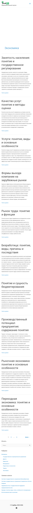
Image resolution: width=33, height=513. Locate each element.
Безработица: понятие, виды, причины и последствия (16, 249)
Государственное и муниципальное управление (14, 456)
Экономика (6, 470)
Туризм (5, 468)
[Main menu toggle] (30, 3)
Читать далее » (5, 93)
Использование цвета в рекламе (9, 492)
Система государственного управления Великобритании (15, 479)
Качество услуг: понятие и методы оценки (13, 104)
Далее (27, 437)
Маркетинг (5, 461)
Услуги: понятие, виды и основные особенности (16, 142)
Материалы (4, 454)
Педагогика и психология (9, 465)
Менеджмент (6, 463)
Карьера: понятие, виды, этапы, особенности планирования (16, 490)
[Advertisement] (16, 24)
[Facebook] (16, 508)
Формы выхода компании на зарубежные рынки (14, 176)
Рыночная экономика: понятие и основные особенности (16, 364)
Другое (4, 459)
